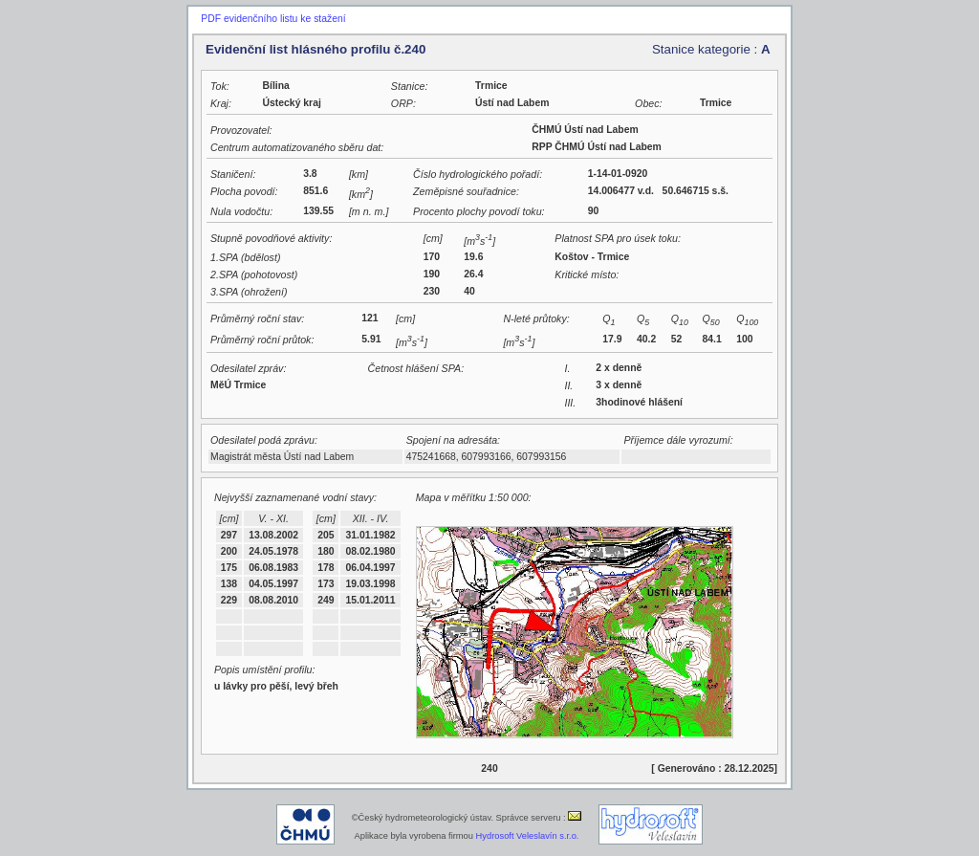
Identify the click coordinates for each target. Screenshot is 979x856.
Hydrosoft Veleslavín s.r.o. (527, 836)
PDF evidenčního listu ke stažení (273, 18)
